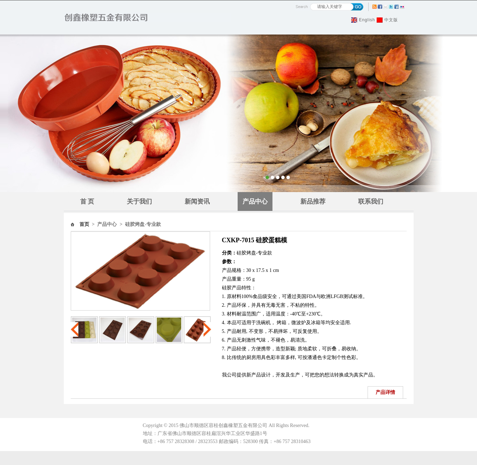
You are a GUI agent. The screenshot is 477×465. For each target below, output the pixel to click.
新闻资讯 (197, 201)
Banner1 (238, 113)
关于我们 (139, 201)
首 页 (87, 201)
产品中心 (255, 201)
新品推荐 (312, 201)
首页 (84, 224)
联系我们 (370, 201)
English (367, 19)
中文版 (391, 19)
